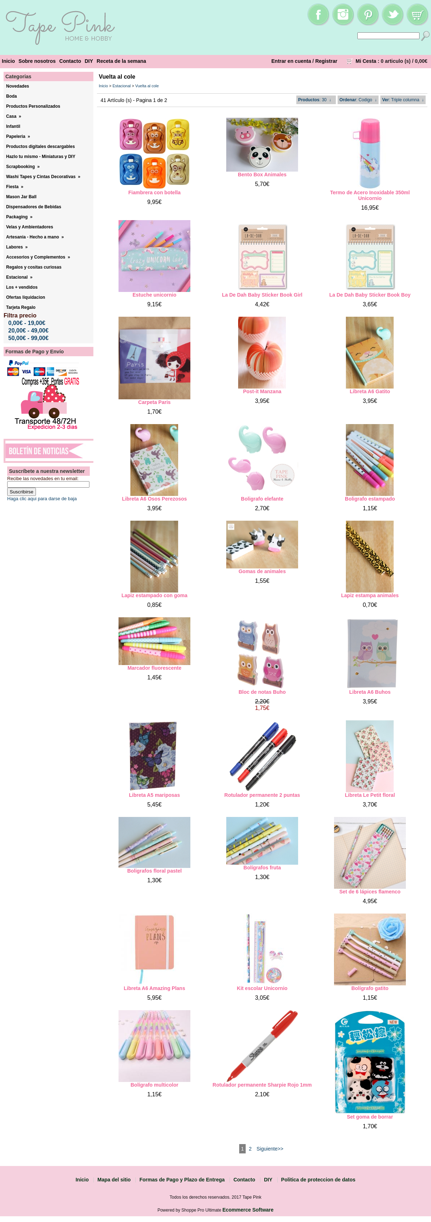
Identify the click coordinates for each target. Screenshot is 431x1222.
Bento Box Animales (262, 174)
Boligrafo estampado (370, 499)
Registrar (326, 61)
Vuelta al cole (147, 86)
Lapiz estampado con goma (154, 595)
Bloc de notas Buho (262, 692)
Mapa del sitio (114, 1179)
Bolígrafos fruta (262, 867)
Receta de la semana (121, 61)
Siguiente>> (269, 1149)
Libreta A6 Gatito (370, 391)
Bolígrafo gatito (369, 988)
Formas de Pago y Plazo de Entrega (181, 1179)
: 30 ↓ (314, 99)
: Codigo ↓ (358, 99)
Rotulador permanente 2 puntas (262, 795)
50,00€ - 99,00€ (28, 338)
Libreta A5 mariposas (154, 795)
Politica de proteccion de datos (318, 1179)
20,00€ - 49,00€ (28, 330)
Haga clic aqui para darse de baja (42, 498)
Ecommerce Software (247, 1210)
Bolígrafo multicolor (154, 1085)
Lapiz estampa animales (370, 595)
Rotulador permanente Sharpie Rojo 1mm (262, 1085)
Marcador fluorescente (154, 668)
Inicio (8, 61)
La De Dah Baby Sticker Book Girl (262, 295)
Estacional (121, 86)
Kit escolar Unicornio (262, 988)
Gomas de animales (262, 571)
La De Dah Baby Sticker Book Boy (370, 295)
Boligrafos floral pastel (154, 871)
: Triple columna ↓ (403, 99)
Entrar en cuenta (291, 61)
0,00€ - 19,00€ (26, 323)
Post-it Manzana (262, 391)
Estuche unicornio (154, 295)
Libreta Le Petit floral (370, 795)
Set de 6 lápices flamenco (369, 892)
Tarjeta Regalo (21, 307)
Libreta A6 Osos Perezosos (154, 499)
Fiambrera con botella (154, 192)
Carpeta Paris (154, 402)
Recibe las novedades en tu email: (43, 478)
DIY (89, 61)
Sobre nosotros (37, 61)
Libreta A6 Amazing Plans (154, 988)
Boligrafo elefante (262, 499)
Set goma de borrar (370, 1117)
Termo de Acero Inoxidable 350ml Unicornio (370, 195)
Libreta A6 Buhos (369, 692)
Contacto (70, 61)
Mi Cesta (366, 61)
